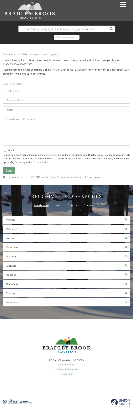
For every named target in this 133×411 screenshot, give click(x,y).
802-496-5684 (66, 364)
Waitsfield (12, 228)
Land (58, 205)
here (54, 69)
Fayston (10, 238)
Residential (41, 205)
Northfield (12, 283)
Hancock (11, 274)
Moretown (12, 247)
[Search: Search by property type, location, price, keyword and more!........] (63, 29)
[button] (111, 29)
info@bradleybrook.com (66, 369)
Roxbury (11, 293)
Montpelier (12, 302)
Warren (10, 219)
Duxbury (11, 256)
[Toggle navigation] (123, 4)
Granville (11, 265)
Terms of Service (85, 177)
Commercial (91, 205)
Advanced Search (68, 37)
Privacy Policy (40, 162)
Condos (73, 205)
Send (9, 170)
